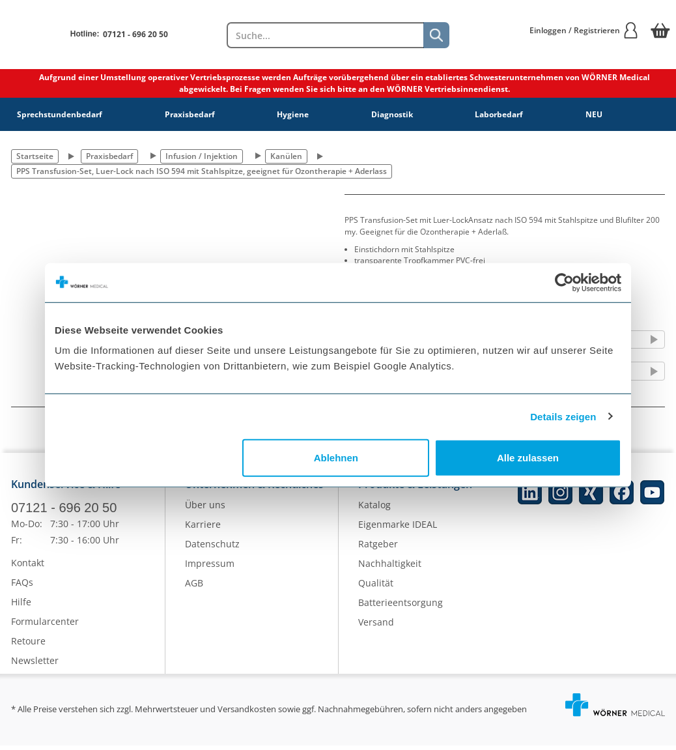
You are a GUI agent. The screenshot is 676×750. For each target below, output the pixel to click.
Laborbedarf (499, 114)
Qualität (375, 588)
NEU (593, 114)
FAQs (22, 587)
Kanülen (286, 156)
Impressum (209, 568)
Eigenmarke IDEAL (397, 529)
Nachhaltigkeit (389, 568)
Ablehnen (336, 457)
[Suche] (436, 35)
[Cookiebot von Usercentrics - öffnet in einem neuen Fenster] (564, 282)
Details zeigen (563, 416)
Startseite (34, 156)
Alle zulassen (528, 457)
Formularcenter (45, 626)
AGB (194, 588)
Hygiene (293, 114)
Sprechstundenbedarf (59, 114)
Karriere (203, 529)
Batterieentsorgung (400, 607)
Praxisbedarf (190, 114)
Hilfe (21, 606)
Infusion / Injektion (201, 156)
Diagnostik (392, 114)
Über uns (205, 510)
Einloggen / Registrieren (584, 30)
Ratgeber (378, 549)
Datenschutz (212, 549)
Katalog (374, 510)
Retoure (28, 645)
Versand (376, 627)
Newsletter (35, 665)
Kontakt (27, 567)
